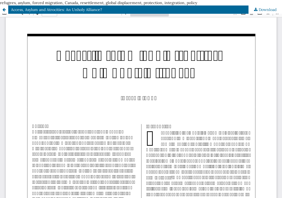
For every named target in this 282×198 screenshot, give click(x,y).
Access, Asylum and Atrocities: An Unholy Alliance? (56, 9)
